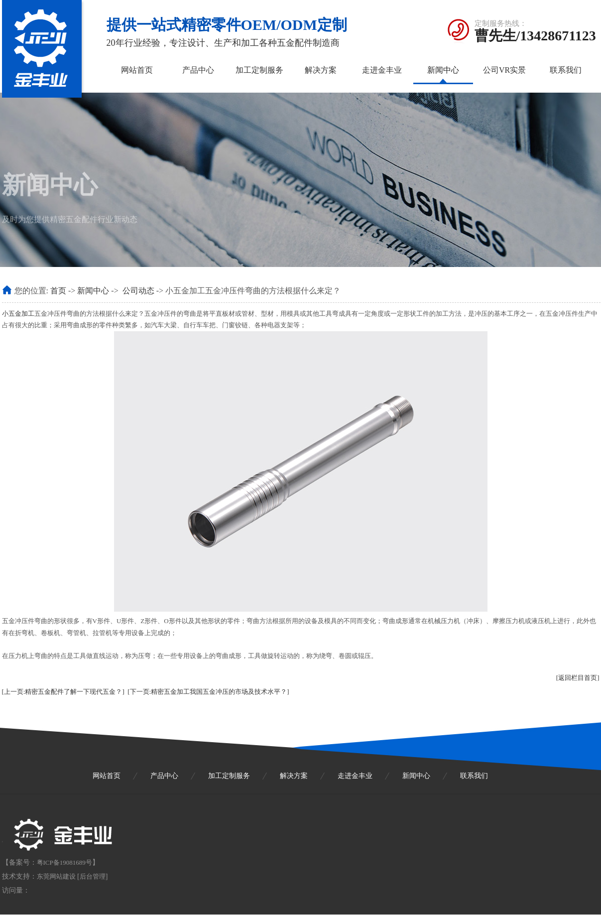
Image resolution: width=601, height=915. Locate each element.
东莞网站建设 (56, 876)
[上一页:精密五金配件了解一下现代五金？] (63, 691)
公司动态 (138, 290)
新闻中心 (443, 70)
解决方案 (321, 70)
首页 (58, 290)
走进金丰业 (382, 70)
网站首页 (137, 70)
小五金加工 (18, 313)
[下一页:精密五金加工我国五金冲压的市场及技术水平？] (208, 691)
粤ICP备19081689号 (64, 862)
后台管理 (93, 876)
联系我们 (566, 70)
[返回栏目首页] (578, 677)
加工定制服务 (259, 70)
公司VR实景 (504, 70)
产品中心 (198, 70)
